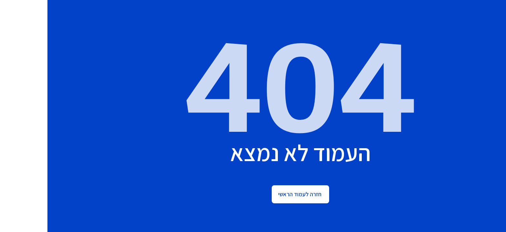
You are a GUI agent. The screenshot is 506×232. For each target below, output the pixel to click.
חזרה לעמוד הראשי (252, 194)
